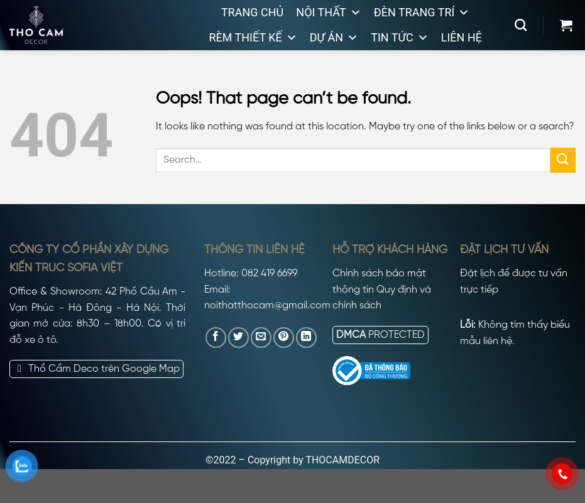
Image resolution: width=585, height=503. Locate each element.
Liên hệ (461, 37)
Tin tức (400, 37)
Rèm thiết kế (253, 37)
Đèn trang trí (422, 12)
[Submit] (563, 160)
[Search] (520, 24)
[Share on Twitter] (238, 337)
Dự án (334, 37)
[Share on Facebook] (215, 337)
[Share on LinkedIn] (306, 337)
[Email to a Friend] (261, 337)
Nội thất (328, 12)
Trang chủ (252, 12)
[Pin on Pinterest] (283, 337)
